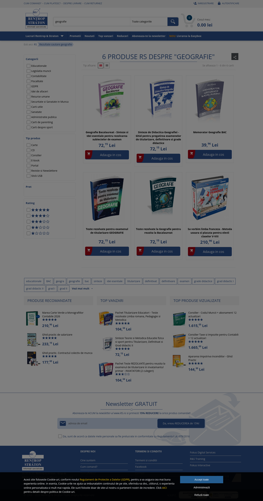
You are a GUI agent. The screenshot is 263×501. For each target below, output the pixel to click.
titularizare (133, 281)
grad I (51, 288)
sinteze (98, 281)
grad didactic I (225, 281)
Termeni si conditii (146, 460)
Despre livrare (72, 3)
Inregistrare (203, 3)
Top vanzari (105, 36)
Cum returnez (93, 3)
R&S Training (197, 459)
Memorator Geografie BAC (210, 132)
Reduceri (122, 36)
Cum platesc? (52, 3)
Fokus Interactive (200, 465)
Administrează (202, 487)
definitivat (151, 281)
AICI (164, 487)
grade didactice (203, 281)
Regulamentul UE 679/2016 (173, 436)
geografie (74, 281)
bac (87, 281)
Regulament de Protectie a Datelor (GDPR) (104, 479)
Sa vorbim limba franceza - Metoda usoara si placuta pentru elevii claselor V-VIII (210, 232)
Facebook (140, 466)
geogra (60, 281)
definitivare (168, 281)
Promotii (75, 36)
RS (35, 44)
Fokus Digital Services (203, 452)
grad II (63, 288)
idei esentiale (115, 281)
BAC (48, 281)
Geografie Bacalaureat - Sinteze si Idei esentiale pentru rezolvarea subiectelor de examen (107, 135)
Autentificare (227, 3)
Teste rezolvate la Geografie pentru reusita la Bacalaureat (158, 230)
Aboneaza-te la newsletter (148, 36)
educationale (33, 281)
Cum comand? (32, 3)
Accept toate (202, 479)
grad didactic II (34, 288)
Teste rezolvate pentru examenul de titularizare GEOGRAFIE (107, 230)
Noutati (89, 36)
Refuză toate (201, 494)
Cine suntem (87, 460)
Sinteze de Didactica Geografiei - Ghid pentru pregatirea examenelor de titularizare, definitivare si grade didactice (158, 137)
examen (184, 281)
